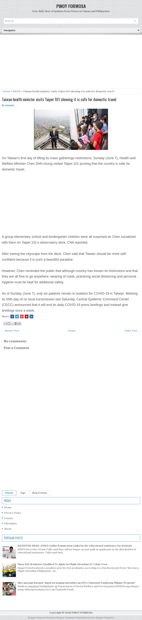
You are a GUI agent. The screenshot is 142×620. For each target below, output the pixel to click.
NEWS (17, 91)
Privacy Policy (12, 512)
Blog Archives (39, 493)
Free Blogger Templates (102, 617)
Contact (8, 518)
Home (6, 91)
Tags (22, 493)
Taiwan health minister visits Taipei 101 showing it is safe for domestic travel (59, 99)
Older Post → (132, 330)
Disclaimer (10, 523)
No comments (8, 105)
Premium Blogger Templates (61, 617)
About (7, 528)
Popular (9, 493)
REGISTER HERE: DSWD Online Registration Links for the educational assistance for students (75, 545)
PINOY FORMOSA (71, 6)
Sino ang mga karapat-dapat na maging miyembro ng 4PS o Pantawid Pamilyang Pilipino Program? (76, 582)
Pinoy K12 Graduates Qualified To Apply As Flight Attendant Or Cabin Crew (62, 564)
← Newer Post (10, 330)
